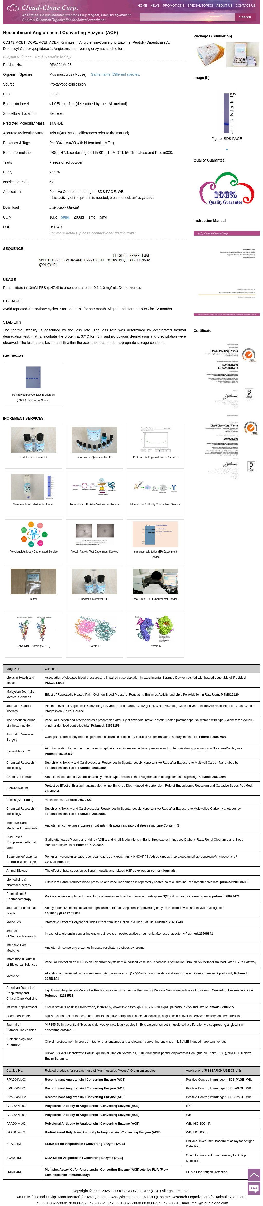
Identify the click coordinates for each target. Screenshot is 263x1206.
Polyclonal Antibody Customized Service (34, 551)
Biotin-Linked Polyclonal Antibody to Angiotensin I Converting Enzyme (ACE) (103, 1132)
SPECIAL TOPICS (200, 5)
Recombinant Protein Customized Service (94, 504)
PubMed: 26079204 (212, 777)
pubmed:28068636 (233, 882)
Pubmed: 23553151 (105, 725)
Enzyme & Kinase (17, 56)
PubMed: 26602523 (77, 800)
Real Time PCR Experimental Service (155, 598)
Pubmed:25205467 (58, 754)
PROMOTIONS (173, 5)
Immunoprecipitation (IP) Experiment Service (155, 554)
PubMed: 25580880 (92, 814)
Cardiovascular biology (53, 56)
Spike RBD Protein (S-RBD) (33, 646)
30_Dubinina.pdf (57, 862)
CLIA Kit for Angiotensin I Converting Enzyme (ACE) (84, 1158)
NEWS (155, 5)
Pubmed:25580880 (92, 768)
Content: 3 (171, 825)
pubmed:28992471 (225, 896)
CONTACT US (246, 5)
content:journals (163, 870)
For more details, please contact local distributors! (92, 233)
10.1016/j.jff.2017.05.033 (62, 913)
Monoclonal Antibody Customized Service (155, 504)
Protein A (155, 646)
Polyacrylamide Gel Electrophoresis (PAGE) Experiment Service (33, 397)
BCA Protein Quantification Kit (94, 457)
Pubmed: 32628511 (59, 996)
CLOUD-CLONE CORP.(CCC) (136, 1191)
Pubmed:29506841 (199, 933)
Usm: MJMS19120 (225, 694)
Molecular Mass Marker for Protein (33, 504)
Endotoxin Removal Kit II (94, 598)
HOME (142, 5)
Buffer (33, 598)
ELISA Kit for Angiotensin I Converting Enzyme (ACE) (85, 1144)
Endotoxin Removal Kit (33, 457)
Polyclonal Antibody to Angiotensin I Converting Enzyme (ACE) (92, 1106)
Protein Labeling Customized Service (155, 457)
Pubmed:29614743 (169, 922)
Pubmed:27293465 (90, 845)
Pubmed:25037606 (213, 737)
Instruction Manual (64, 207)
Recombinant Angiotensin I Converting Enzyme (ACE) (85, 1079)
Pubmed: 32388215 (219, 1007)
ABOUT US (224, 5)
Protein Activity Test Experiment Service (94, 551)
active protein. (143, 198)
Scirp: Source (73, 711)
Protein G (94, 646)
